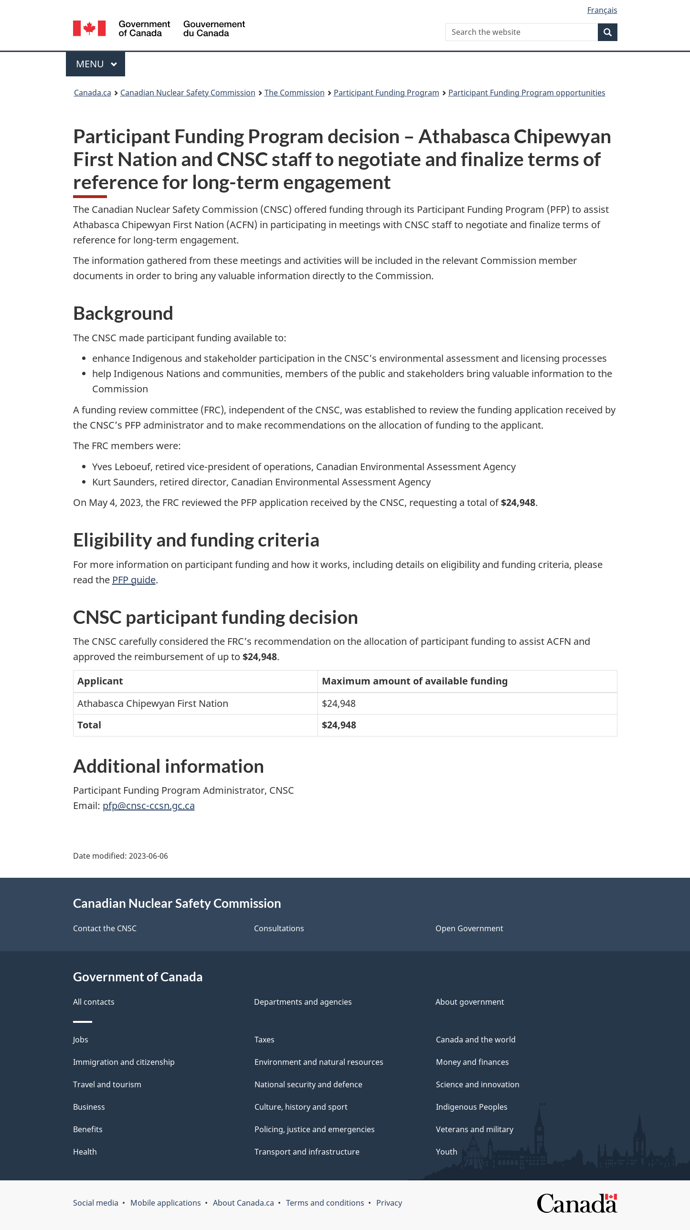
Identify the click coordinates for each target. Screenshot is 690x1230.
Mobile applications (165, 1203)
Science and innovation (478, 1084)
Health (85, 1151)
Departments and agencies (303, 1002)
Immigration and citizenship (124, 1062)
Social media (95, 1203)
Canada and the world (476, 1039)
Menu (97, 63)
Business (89, 1107)
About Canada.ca (243, 1203)
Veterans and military (474, 1129)
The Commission (295, 92)
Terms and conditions (325, 1203)
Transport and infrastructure (307, 1151)
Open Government (469, 928)
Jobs (80, 1039)
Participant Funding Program (386, 92)
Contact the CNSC (105, 928)
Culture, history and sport (301, 1107)
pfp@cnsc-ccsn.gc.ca (149, 805)
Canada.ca (92, 92)
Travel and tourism (107, 1084)
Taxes (265, 1039)
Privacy (389, 1203)
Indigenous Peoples (472, 1107)
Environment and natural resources (319, 1062)
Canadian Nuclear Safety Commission (187, 92)
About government (469, 1002)
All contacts (94, 1002)
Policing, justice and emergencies (315, 1129)
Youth (446, 1151)
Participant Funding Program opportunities (526, 92)
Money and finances (472, 1062)
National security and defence (308, 1084)
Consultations (279, 928)
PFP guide (134, 579)
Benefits (88, 1129)
